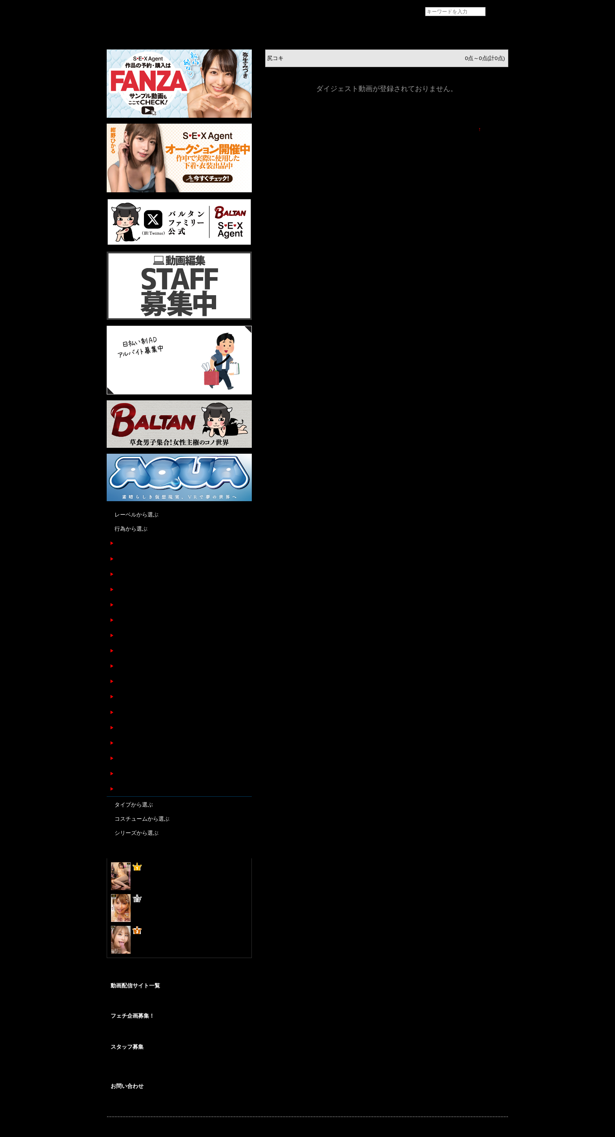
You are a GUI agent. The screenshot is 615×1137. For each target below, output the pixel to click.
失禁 (119, 758)
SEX (119, 635)
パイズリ (125, 650)
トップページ (123, 30)
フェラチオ (128, 559)
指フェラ (125, 773)
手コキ (122, 574)
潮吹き (122, 666)
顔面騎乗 (125, 712)
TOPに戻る (494, 129)
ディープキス (130, 727)
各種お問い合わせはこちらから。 (146, 1103)
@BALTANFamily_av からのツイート (151, 973)
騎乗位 (122, 620)
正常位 (122, 605)
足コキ (122, 543)
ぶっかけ (125, 789)
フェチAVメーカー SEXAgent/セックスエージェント (121, 12)
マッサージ (128, 743)
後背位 (122, 696)
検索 (497, 12)
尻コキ (122, 681)
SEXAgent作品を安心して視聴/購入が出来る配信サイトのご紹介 (179, 1002)
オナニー (125, 589)
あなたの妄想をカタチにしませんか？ (151, 1033)
